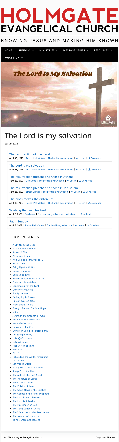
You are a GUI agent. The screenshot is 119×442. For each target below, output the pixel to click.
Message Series (74, 50)
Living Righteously (22, 334)
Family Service (20, 293)
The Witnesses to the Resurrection (31, 412)
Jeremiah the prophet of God (29, 315)
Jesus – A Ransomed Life (26, 319)
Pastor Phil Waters (35, 158)
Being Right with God (24, 267)
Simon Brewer (33, 192)
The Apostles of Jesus (25, 378)
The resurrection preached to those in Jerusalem (43, 188)
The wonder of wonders (26, 416)
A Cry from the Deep (24, 244)
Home (8, 50)
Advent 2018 (20, 252)
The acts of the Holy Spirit (27, 375)
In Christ (17, 312)
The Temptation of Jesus (26, 408)
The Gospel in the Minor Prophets (31, 393)
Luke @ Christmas (22, 338)
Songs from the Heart (25, 371)
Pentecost (18, 349)
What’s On (12, 57)
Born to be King (21, 274)
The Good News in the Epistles (29, 390)
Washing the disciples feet (27, 210)
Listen (82, 158)
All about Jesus (21, 256)
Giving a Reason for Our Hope (29, 308)
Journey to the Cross (24, 327)
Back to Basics (21, 263)
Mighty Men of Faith (23, 345)
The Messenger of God (25, 405)
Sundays (25, 50)
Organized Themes (105, 437)
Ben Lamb (31, 181)
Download (96, 158)
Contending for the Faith (26, 286)
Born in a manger (22, 271)
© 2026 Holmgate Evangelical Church (23, 437)
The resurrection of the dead (29, 154)
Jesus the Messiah (22, 323)
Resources (101, 50)
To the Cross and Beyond (26, 419)
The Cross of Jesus (23, 382)
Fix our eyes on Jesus (24, 301)
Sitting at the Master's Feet (28, 367)
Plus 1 (16, 353)
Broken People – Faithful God (29, 278)
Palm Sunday (18, 221)
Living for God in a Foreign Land (30, 330)
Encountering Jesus (23, 289)
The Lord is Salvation (24, 401)
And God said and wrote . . (28, 259)
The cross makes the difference (31, 199)
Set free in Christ (22, 363)
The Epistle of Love (23, 386)
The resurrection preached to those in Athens (41, 177)
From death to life (23, 304)
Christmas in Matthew (25, 282)
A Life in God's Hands (24, 248)
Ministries (47, 50)
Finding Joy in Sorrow (24, 297)
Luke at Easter (21, 342)
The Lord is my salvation (60, 158)
